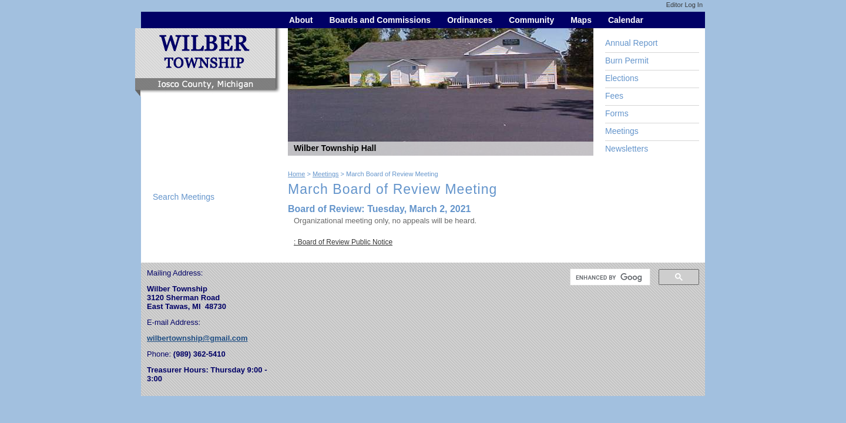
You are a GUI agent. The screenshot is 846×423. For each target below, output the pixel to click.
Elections (622, 78)
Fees (614, 95)
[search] (609, 277)
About (301, 20)
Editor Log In (684, 4)
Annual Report (631, 43)
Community (531, 20)
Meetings (622, 131)
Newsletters (626, 148)
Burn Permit (627, 60)
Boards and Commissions (380, 20)
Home (296, 173)
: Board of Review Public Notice (343, 242)
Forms (617, 113)
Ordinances (469, 20)
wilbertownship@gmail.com (197, 338)
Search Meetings (183, 197)
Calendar (625, 20)
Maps (581, 20)
